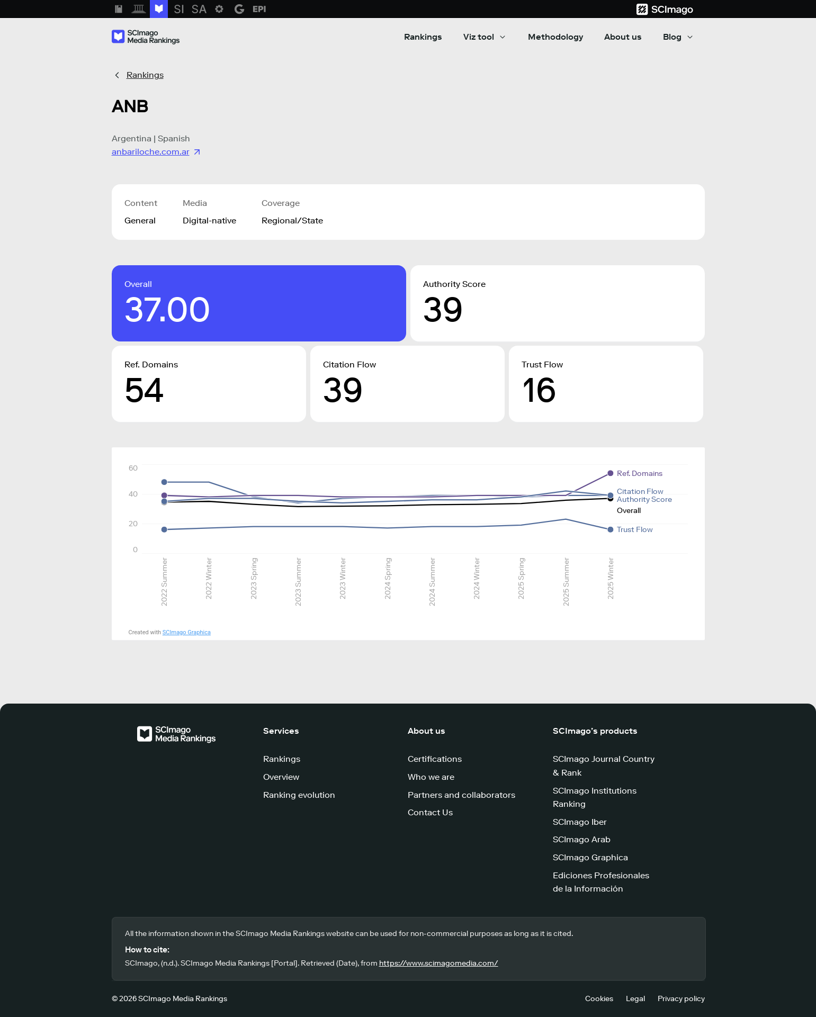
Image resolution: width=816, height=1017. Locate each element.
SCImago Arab (582, 839)
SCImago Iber (580, 822)
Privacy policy (681, 998)
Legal (635, 998)
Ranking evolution (299, 795)
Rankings (423, 37)
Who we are (431, 777)
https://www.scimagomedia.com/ (438, 963)
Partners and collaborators (461, 795)
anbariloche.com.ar (157, 152)
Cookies (599, 998)
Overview (281, 777)
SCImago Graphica (187, 632)
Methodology (555, 37)
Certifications (435, 759)
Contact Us (430, 812)
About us (623, 37)
